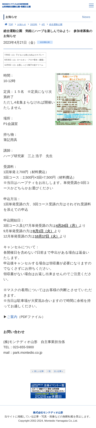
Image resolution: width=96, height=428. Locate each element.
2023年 (32, 24)
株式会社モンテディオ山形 (48, 412)
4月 (41, 24)
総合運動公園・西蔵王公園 (16, 5)
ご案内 (12, 317)
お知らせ (20, 24)
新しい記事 (37, 371)
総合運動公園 (54, 24)
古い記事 (58, 371)
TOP (8, 24)
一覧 (49, 371)
